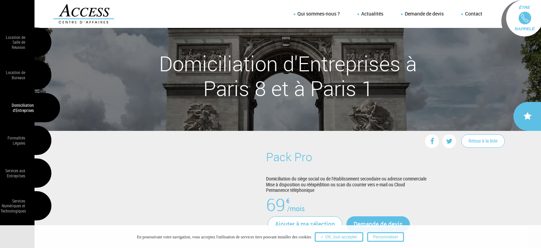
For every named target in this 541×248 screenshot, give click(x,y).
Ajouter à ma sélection (305, 224)
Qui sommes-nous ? (318, 13)
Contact (473, 13)
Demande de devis (424, 13)
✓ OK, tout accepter (339, 237)
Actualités (372, 13)
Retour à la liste (483, 140)
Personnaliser (385, 237)
